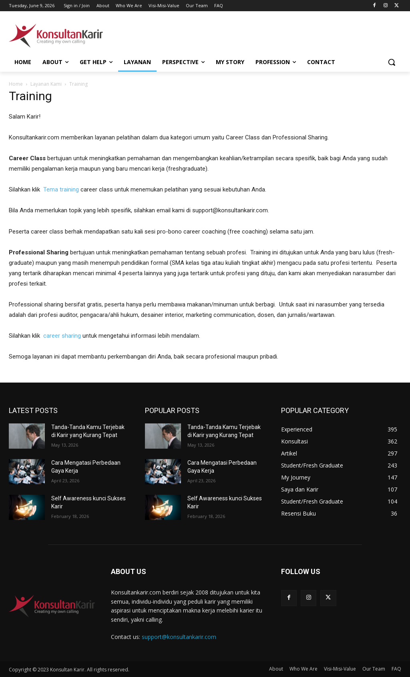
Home (16, 84)
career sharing (62, 335)
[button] (391, 62)
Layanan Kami (46, 84)
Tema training (61, 189)
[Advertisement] (196, 34)
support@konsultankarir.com (179, 637)
